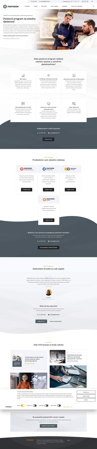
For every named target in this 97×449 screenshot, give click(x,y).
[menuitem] (92, 6)
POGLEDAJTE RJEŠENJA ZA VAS (11, 38)
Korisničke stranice (75, 427)
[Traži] (92, 6)
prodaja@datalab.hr (44, 1)
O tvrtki (52, 427)
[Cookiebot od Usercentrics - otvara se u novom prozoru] (8, 446)
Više (69, 412)
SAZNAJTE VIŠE (48, 258)
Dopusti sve (86, 431)
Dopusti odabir (86, 435)
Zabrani (86, 439)
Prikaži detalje (66, 446)
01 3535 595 (33, 1)
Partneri (32, 427)
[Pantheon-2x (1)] (11, 6)
